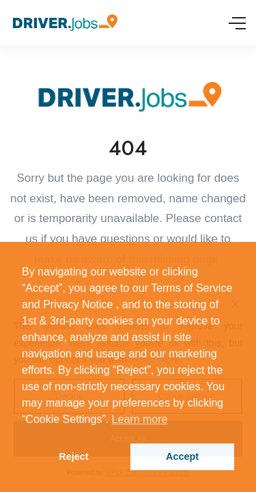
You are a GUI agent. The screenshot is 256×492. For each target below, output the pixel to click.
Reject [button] (73, 456)
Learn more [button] (140, 419)
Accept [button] (182, 456)
